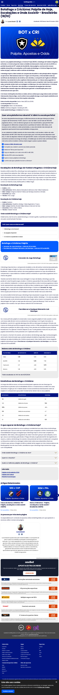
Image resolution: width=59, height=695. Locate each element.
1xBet (3, 669)
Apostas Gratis (24, 669)
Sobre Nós (4, 650)
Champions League (25, 662)
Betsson (4, 673)
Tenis (40, 656)
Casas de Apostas (30, 5)
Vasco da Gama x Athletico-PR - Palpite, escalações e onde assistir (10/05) (13, 505)
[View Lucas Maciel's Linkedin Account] (20, 21)
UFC (40, 658)
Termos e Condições (6, 660)
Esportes (14, 5)
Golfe (40, 660)
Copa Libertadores (25, 656)
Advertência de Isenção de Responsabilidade (47, 561)
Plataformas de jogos (8, 477)
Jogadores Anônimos (33, 638)
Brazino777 (4, 675)
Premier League (24, 660)
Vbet (3, 677)
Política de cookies (6, 658)
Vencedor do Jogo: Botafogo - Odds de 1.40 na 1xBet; (19, 246)
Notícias (20, 5)
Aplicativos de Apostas (26, 671)
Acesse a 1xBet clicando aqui (13, 144)
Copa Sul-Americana (25, 658)
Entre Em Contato (6, 654)
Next (57, 495)
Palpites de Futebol (8, 474)
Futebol (3, 5)
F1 (39, 652)
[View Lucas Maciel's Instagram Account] (17, 21)
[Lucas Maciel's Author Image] (20, 528)
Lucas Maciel (12, 21)
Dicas (8, 5)
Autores (3, 652)
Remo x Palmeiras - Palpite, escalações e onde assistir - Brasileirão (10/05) (40, 505)
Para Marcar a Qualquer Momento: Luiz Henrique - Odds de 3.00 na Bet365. (26, 248)
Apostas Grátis (41, 5)
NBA (40, 654)
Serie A (22, 650)
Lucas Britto (6, 510)
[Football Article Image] (15, 493)
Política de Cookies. (44, 687)
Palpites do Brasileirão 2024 (10, 472)
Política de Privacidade (7, 656)
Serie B (22, 652)
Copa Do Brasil (24, 654)
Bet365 (3, 671)
